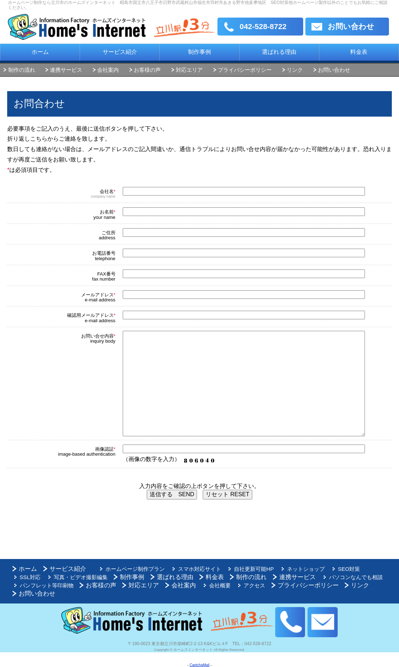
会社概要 (216, 585)
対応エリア (189, 70)
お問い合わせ (351, 26)
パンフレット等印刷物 (45, 585)
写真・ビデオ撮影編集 (45, 577)
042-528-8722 (263, 26)
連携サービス (66, 70)
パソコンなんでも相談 (319, 577)
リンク (295, 70)
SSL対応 (374, 569)
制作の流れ (21, 70)
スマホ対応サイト (196, 569)
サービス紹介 (120, 52)
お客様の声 (147, 70)
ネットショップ (300, 569)
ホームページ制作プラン (133, 569)
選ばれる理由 (279, 52)
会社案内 (108, 70)
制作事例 (199, 52)
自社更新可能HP (249, 569)
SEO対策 (341, 569)
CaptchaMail (199, 665)
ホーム (40, 52)
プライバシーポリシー (245, 70)
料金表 (358, 52)
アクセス (250, 585)
